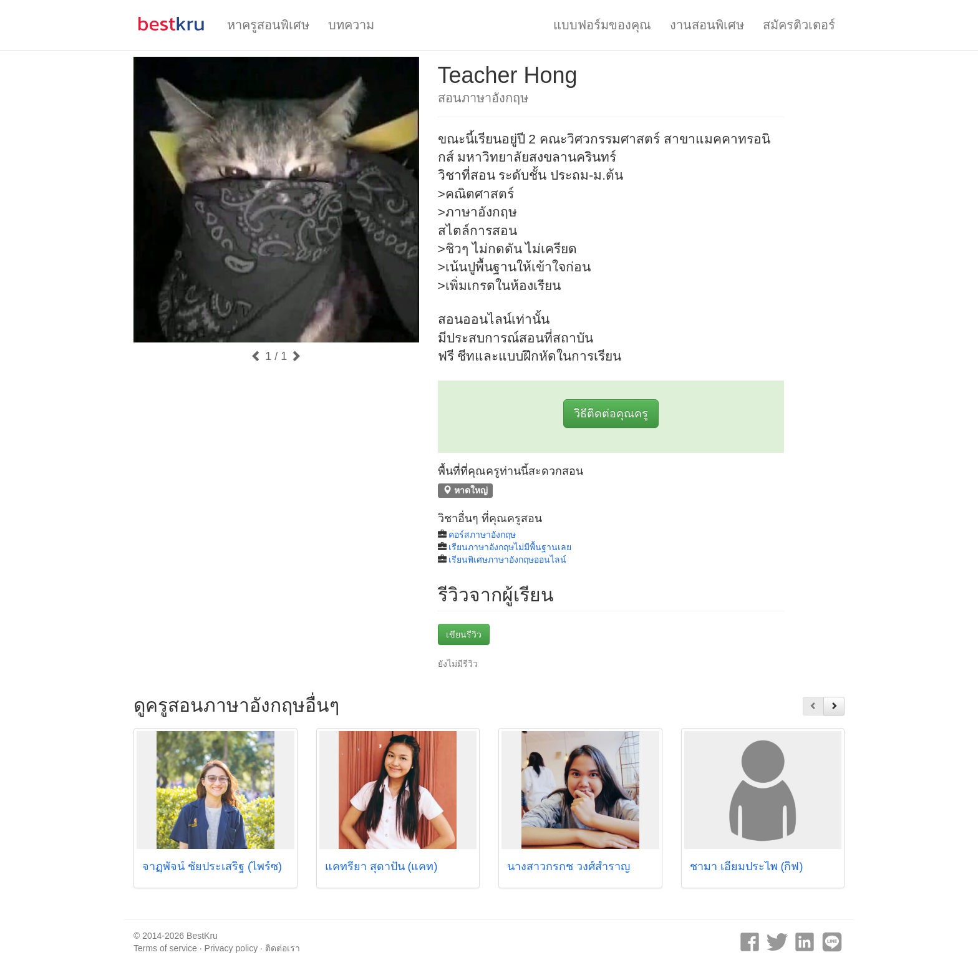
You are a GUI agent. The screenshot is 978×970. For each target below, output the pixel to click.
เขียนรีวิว (464, 634)
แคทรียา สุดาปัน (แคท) (381, 866)
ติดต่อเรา (282, 948)
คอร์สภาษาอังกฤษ (482, 535)
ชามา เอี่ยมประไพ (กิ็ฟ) (746, 866)
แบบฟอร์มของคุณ (602, 25)
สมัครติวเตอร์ (799, 25)
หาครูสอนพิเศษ (268, 25)
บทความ (351, 25)
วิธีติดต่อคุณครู (611, 413)
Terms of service (165, 948)
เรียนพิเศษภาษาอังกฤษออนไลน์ (507, 560)
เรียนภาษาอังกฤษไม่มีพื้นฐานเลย (509, 547)
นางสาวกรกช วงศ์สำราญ (568, 866)
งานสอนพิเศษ (707, 25)
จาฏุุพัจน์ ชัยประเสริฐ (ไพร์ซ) (212, 866)
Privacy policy (231, 948)
